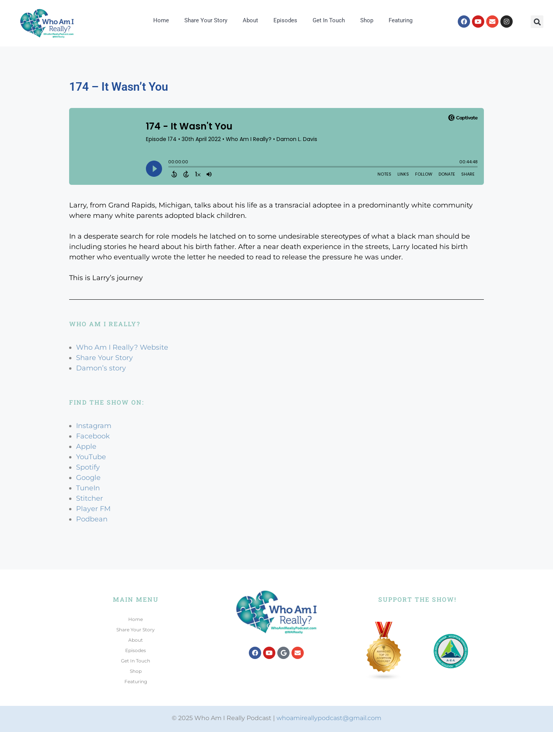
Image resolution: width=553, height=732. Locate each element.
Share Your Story (205, 20)
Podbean (92, 519)
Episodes (285, 20)
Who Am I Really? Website (122, 347)
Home (161, 20)
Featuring (400, 20)
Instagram (93, 426)
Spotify (88, 467)
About (250, 20)
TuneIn (88, 488)
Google (88, 477)
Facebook (93, 436)
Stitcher (89, 498)
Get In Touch (329, 20)
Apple (86, 446)
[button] (537, 21)
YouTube (91, 457)
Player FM (93, 509)
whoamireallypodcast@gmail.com (328, 718)
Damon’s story (101, 368)
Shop (366, 20)
